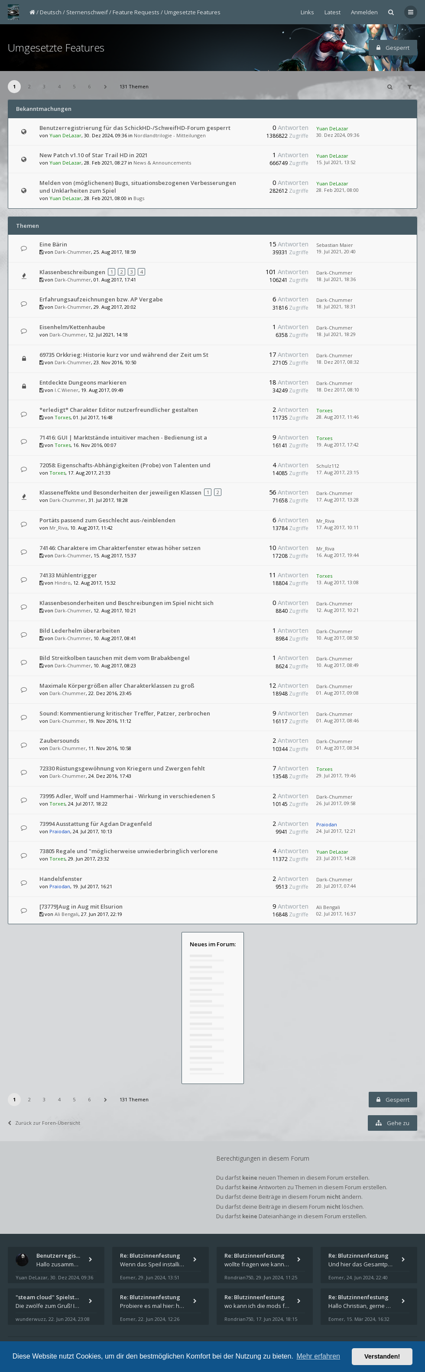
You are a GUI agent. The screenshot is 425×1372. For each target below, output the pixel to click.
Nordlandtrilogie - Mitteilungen (170, 135)
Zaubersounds (59, 740)
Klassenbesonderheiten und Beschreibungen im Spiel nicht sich (126, 603)
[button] (105, 86)
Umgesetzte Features (192, 12)
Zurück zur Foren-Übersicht (44, 1123)
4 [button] (59, 86)
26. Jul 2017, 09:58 (336, 803)
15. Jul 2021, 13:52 (336, 162)
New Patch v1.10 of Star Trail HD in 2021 (93, 155)
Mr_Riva (58, 527)
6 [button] (89, 86)
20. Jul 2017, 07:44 (336, 886)
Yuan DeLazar (65, 135)
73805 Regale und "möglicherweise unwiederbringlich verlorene (128, 851)
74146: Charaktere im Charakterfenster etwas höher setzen (120, 548)
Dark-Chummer (73, 252)
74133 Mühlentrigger (68, 575)
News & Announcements (162, 162)
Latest (332, 12)
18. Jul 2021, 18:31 (336, 306)
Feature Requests (136, 12)
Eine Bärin (53, 244)
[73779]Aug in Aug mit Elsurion (81, 906)
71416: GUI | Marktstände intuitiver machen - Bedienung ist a (123, 437)
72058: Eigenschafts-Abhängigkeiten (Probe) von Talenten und (125, 465)
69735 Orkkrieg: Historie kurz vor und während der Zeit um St (123, 355)
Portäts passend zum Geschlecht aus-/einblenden (107, 520)
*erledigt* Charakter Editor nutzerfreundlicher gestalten (118, 410)
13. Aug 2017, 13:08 (337, 582)
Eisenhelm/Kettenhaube (72, 327)
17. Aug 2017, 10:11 (337, 527)
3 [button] (44, 86)
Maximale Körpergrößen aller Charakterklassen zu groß (117, 685)
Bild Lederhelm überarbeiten (79, 630)
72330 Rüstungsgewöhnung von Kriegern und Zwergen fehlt (122, 768)
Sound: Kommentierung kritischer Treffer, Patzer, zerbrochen (124, 713)
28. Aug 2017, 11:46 (337, 417)
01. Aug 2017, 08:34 (337, 747)
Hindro (63, 582)
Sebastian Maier (334, 245)
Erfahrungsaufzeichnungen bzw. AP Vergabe (101, 299)
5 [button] (74, 86)
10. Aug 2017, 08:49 (337, 665)
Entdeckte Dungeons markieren (83, 382)
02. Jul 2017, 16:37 (336, 913)
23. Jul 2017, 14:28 (336, 858)
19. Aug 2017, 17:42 (337, 444)
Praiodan (59, 831)
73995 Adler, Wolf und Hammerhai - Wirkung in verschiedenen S (127, 796)
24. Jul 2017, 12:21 (336, 831)
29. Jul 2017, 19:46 (336, 775)
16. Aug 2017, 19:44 (337, 555)
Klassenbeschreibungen (72, 272)
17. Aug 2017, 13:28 (337, 499)
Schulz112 (327, 466)
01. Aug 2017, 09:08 (337, 692)
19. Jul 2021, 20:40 (336, 251)
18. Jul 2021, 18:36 (336, 279)
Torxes (63, 417)
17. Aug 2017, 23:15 (337, 472)
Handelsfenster (60, 879)
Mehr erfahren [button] (318, 1356)
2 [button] (29, 86)
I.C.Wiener (66, 390)
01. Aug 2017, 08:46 (337, 720)
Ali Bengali (66, 914)
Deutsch (51, 12)
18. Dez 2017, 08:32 (337, 362)
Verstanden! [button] (382, 1356)
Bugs (138, 198)
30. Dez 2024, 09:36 (337, 135)
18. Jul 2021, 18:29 (336, 334)
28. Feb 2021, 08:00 (337, 190)
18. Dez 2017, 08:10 (337, 389)
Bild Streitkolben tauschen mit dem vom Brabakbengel (114, 658)
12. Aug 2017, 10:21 (337, 610)
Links (307, 12)
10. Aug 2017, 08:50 (337, 637)
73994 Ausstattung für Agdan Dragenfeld (95, 824)
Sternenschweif (87, 12)
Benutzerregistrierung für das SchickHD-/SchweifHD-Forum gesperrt (134, 128)
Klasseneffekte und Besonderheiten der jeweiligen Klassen (120, 492)
